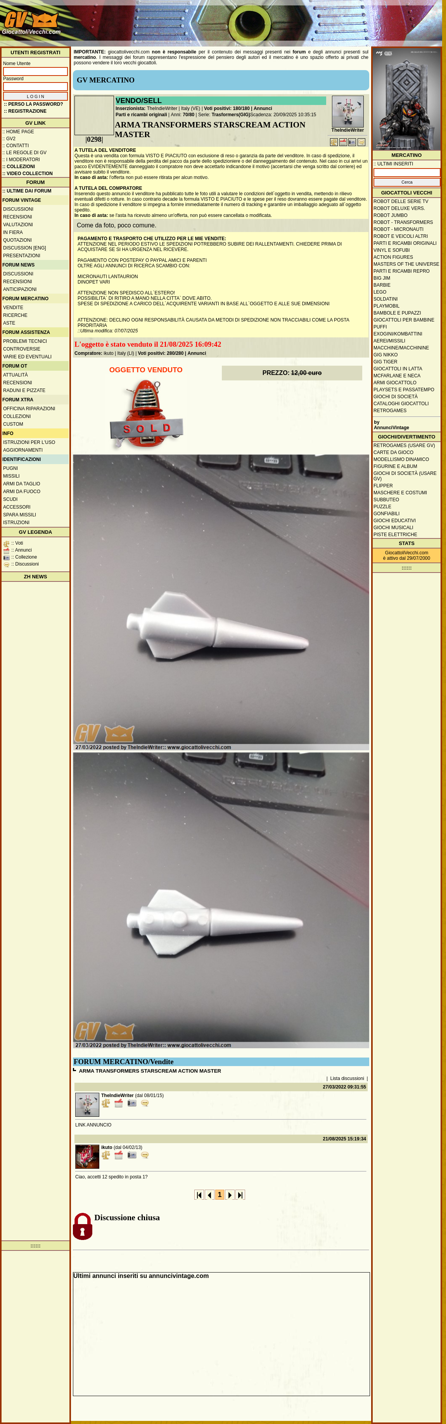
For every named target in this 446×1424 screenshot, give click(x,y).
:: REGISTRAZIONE (25, 111)
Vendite (13, 307)
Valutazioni (18, 224)
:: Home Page (18, 131)
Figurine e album (395, 466)
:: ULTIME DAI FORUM (26, 191)
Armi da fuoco (21, 491)
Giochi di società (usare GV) (405, 476)
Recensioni (17, 217)
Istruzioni (16, 522)
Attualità (15, 375)
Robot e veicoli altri (400, 236)
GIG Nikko (385, 355)
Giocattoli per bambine (403, 320)
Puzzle (382, 506)
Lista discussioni (347, 1078)
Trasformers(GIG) (231, 114)
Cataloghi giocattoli (401, 403)
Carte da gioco (393, 452)
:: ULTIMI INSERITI (393, 164)
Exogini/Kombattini (397, 334)
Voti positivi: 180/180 (227, 108)
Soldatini (385, 299)
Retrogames (389, 410)
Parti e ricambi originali (141, 114)
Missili (11, 476)
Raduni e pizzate (24, 390)
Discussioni (18, 209)
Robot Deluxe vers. (399, 208)
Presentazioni (21, 255)
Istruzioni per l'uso (29, 442)
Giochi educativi (394, 520)
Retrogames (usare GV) (404, 445)
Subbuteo (386, 499)
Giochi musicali (393, 527)
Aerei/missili (389, 341)
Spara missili (19, 515)
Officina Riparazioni (29, 408)
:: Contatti (15, 145)
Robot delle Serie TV (401, 201)
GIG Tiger (385, 362)
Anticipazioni (19, 289)
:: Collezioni (18, 166)
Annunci (263, 108)
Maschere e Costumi (400, 492)
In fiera (13, 232)
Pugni (10, 468)
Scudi (10, 499)
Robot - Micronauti (398, 229)
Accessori (17, 507)
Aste (9, 323)
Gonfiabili (386, 513)
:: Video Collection (27, 173)
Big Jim (381, 278)
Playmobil (386, 306)
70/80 (188, 114)
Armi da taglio (21, 484)
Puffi (380, 327)
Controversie (21, 349)
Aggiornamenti (23, 450)
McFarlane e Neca (396, 375)
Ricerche (15, 315)
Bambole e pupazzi (397, 313)
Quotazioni (17, 240)
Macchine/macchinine (401, 348)
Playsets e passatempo (403, 389)
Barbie (382, 285)
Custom (13, 424)
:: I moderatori (21, 159)
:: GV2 (9, 138)
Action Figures (393, 257)
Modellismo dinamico (401, 459)
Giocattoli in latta (397, 368)
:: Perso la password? (33, 104)
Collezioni (17, 416)
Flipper (383, 485)
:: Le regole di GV (24, 152)
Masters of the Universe (406, 264)
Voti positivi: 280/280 (161, 353)
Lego (379, 292)
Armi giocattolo (395, 382)
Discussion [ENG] (24, 248)
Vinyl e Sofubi (391, 250)
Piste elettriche (395, 534)
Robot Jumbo (390, 215)
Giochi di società (395, 396)
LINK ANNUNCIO (93, 1125)
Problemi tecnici (25, 341)
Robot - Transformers (403, 222)
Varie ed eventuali (27, 356)
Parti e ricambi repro (401, 271)
